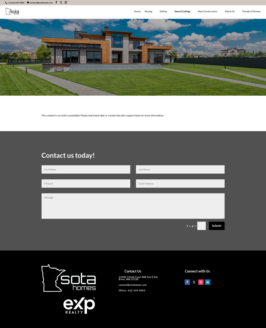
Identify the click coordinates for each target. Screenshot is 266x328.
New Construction (207, 11)
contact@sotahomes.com (133, 284)
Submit (216, 225)
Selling (163, 11)
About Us (230, 11)
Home (137, 11)
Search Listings (182, 11)
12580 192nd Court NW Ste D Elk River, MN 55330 (138, 278)
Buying (148, 11)
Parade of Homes (251, 11)
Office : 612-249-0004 (132, 290)
